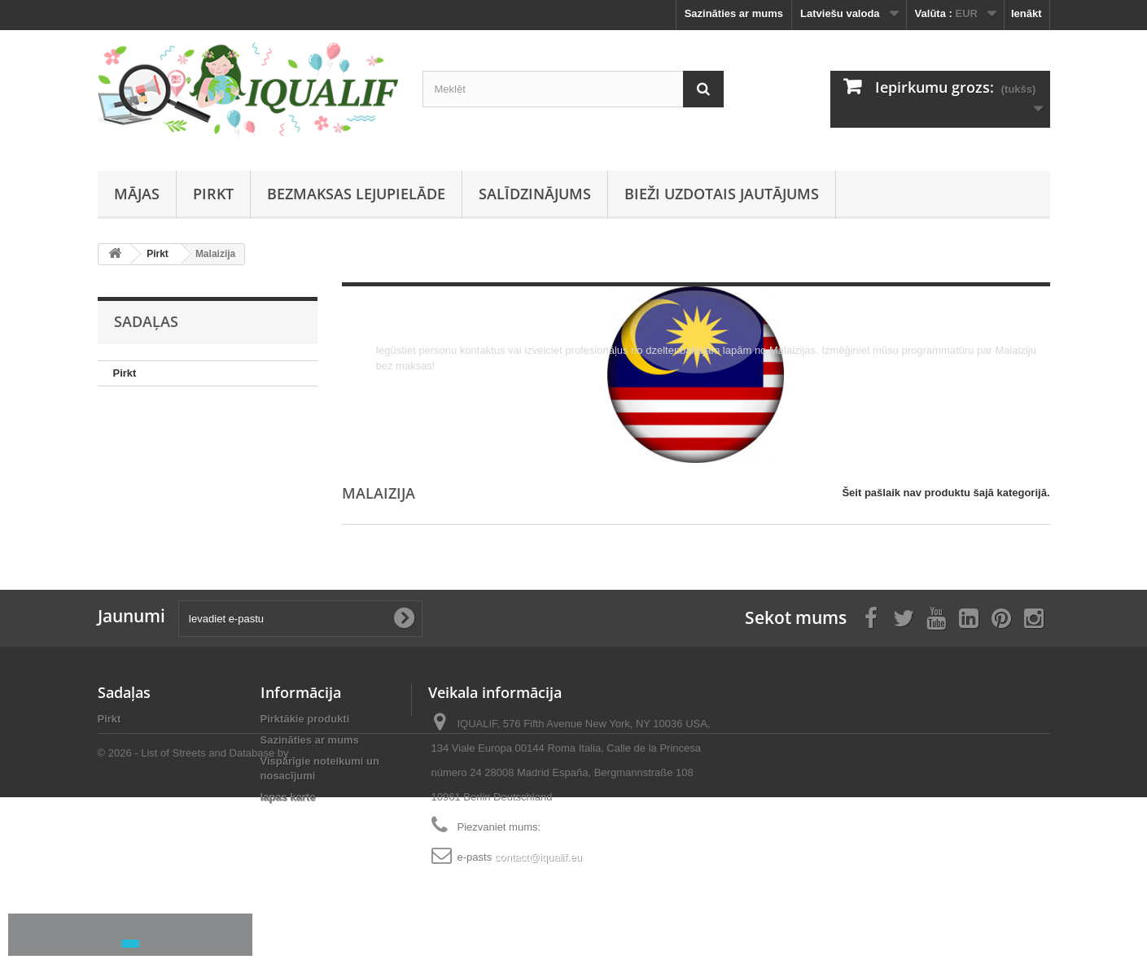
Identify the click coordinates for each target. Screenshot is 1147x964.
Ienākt (1026, 13)
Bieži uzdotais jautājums (721, 193)
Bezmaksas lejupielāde (356, 193)
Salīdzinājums (535, 193)
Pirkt (213, 193)
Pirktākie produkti (305, 719)
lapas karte (288, 797)
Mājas (137, 193)
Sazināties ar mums (734, 13)
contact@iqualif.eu (538, 857)
